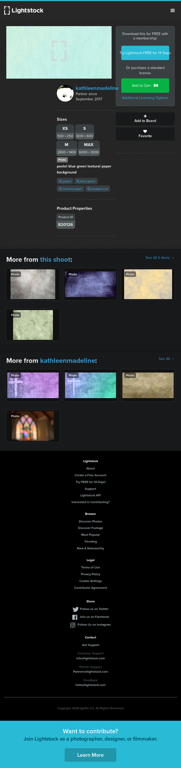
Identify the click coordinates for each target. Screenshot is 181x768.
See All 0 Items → (160, 257)
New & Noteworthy (90, 548)
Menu (172, 10)
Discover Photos (90, 521)
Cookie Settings (90, 581)
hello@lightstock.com (90, 685)
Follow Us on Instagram (94, 624)
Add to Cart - (145, 85)
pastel (65, 181)
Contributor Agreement (90, 587)
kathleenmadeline (97, 88)
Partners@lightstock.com (90, 671)
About (90, 468)
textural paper (70, 189)
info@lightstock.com (90, 658)
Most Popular (90, 534)
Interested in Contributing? (91, 502)
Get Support (90, 645)
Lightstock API (90, 495)
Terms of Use (90, 567)
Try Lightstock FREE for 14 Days (145, 53)
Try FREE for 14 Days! (91, 482)
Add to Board (145, 118)
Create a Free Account (90, 475)
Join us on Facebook (94, 616)
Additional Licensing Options (145, 98)
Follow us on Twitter (94, 609)
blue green (86, 181)
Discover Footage (90, 528)
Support (90, 488)
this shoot (55, 259)
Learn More (90, 755)
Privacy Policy (90, 574)
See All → (167, 359)
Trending (90, 541)
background (97, 189)
